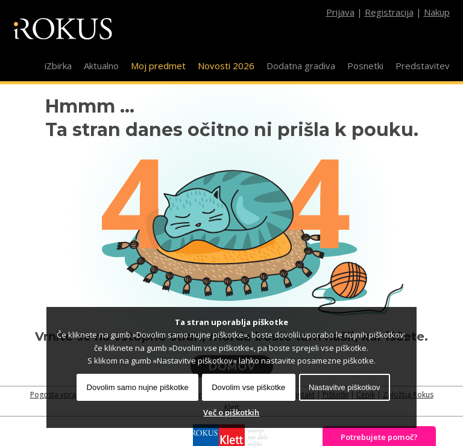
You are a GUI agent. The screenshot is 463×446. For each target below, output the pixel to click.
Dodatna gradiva (300, 66)
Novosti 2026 (226, 66)
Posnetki (365, 66)
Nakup (437, 12)
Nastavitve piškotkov (344, 387)
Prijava (340, 12)
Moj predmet (158, 66)
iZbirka (58, 66)
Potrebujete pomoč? (379, 437)
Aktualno (101, 66)
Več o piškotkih (231, 412)
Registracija (389, 12)
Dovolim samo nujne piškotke (138, 387)
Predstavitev (422, 66)
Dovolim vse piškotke (248, 387)
